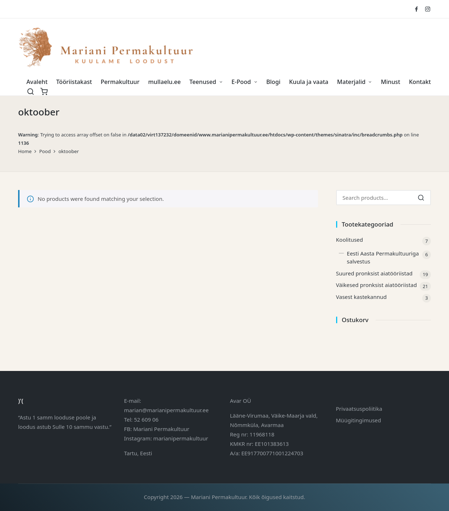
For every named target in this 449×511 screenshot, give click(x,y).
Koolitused (349, 239)
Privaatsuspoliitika (359, 408)
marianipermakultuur (180, 438)
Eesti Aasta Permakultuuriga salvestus (383, 257)
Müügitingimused (358, 420)
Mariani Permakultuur (161, 428)
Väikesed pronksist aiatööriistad (376, 284)
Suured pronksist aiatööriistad (374, 273)
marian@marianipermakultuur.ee (166, 410)
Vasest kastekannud (361, 296)
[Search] (420, 197)
